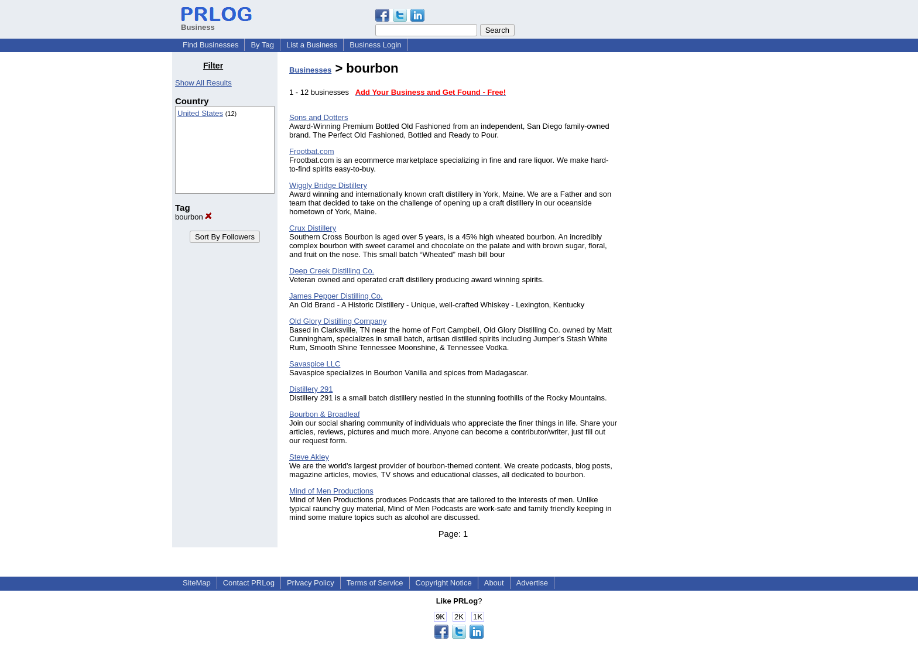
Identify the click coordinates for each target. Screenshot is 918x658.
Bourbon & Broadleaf (324, 414)
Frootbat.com (311, 151)
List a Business (311, 44)
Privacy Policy (310, 582)
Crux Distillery (312, 228)
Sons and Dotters (318, 117)
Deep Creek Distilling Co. (331, 270)
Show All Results (203, 82)
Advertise (532, 582)
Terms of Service (375, 582)
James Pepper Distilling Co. (336, 296)
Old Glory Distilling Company (337, 321)
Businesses (310, 70)
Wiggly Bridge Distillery (328, 185)
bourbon (193, 217)
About (494, 582)
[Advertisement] (686, 236)
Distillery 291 (311, 389)
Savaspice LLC (314, 363)
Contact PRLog (249, 582)
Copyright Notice (444, 582)
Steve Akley (309, 457)
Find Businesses (210, 44)
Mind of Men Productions (331, 490)
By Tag (262, 44)
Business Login (375, 44)
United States (200, 113)
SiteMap (197, 582)
